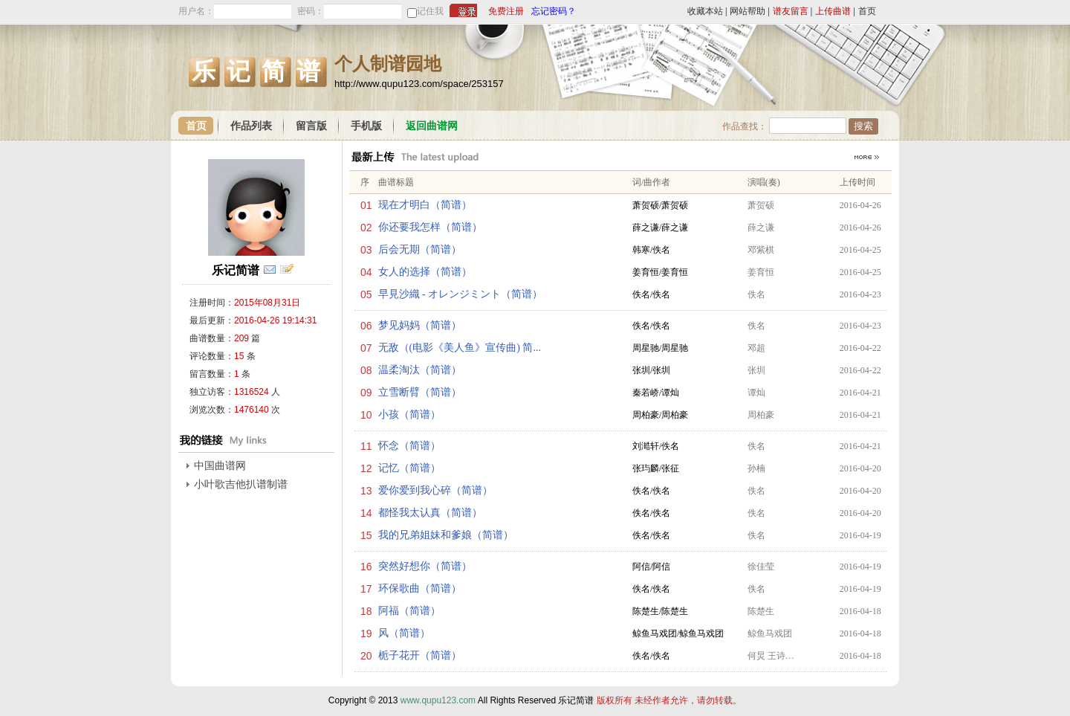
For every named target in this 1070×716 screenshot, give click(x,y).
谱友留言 (790, 11)
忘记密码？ (553, 11)
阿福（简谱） (409, 610)
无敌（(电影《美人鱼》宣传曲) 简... (459, 347)
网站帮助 (747, 11)
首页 (867, 11)
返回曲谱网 (432, 126)
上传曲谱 (833, 11)
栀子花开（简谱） (419, 655)
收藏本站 (705, 11)
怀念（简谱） (409, 445)
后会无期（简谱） (419, 249)
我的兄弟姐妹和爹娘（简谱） (445, 535)
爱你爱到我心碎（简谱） (435, 490)
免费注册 (506, 11)
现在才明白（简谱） (425, 204)
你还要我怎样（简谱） (430, 227)
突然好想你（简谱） (425, 566)
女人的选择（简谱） (425, 271)
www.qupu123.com (438, 700)
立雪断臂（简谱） (419, 392)
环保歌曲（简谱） (419, 588)
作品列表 (251, 126)
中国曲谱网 (220, 465)
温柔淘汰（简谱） (419, 369)
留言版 (311, 126)
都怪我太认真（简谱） (430, 512)
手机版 (366, 126)
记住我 (430, 11)
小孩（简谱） (409, 414)
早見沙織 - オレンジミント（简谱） (460, 294)
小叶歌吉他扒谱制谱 (241, 484)
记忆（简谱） (409, 468)
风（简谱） (404, 633)
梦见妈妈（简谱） (419, 325)
